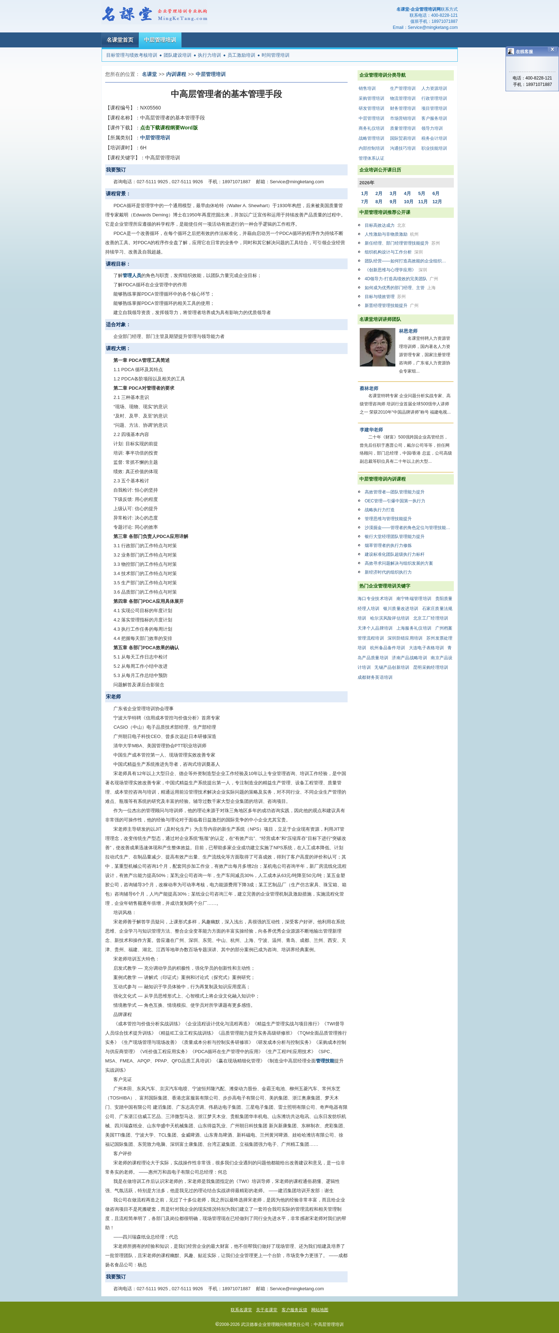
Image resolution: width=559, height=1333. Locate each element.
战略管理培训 (371, 138)
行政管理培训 (434, 98)
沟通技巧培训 (403, 148)
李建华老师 (371, 429)
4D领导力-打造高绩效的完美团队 (401, 278)
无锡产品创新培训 (391, 667)
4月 (407, 193)
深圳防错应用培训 (405, 638)
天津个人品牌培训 (375, 628)
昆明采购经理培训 (430, 667)
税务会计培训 (434, 138)
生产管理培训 (403, 88)
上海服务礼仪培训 (413, 628)
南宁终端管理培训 (413, 598)
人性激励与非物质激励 (392, 234)
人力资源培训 (434, 88)
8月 (379, 201)
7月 (364, 201)
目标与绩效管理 (385, 296)
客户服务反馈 (294, 1309)
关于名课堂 (266, 1309)
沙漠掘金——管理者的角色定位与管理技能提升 (409, 527)
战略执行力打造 (380, 509)
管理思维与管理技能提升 (388, 518)
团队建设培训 (177, 55)
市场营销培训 (403, 118)
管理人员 (132, 275)
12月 (437, 201)
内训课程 (176, 74)
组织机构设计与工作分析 (394, 252)
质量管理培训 (403, 128)
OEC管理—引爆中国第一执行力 (395, 500)
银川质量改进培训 (400, 608)
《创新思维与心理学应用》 (396, 269)
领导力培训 (432, 128)
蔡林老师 (369, 388)
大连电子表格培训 (426, 647)
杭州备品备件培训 (387, 647)
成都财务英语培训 (375, 677)
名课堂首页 (120, 40)
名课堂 (149, 74)
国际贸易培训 (403, 138)
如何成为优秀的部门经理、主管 (400, 287)
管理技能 (325, 1060)
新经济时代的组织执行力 (388, 572)
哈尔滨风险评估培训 (390, 618)
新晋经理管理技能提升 (392, 305)
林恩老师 (408, 331)
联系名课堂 (241, 1309)
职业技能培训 (434, 148)
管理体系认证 (371, 158)
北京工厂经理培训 (430, 618)
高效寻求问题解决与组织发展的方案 (399, 563)
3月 (393, 193)
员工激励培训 (241, 55)
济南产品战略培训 (409, 657)
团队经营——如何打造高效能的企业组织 (409, 260)
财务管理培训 (403, 108)
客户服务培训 (434, 118)
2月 (379, 193)
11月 (423, 201)
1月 (364, 193)
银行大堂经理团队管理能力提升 (395, 536)
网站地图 (319, 1309)
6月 (436, 193)
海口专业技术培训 (375, 598)
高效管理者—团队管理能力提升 (395, 491)
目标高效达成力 (385, 225)
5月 (421, 193)
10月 (409, 201)
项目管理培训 (434, 108)
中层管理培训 (160, 40)
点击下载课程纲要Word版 (169, 127)
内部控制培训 (371, 148)
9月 (393, 201)
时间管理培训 (275, 55)
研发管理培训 (371, 108)
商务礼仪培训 (371, 128)
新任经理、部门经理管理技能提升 (402, 243)
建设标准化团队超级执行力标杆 (395, 554)
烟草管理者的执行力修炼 (388, 545)
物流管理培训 (403, 98)
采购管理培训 (371, 98)
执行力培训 (209, 55)
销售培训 (367, 88)
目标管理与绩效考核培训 (131, 55)
